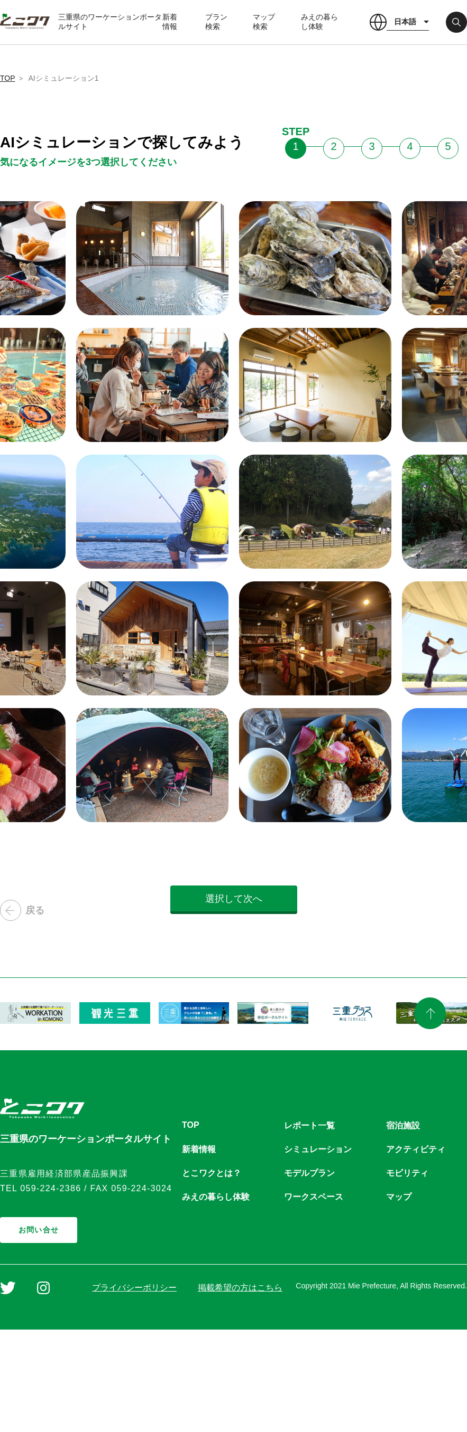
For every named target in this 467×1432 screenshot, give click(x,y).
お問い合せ (39, 1230)
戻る (22, 910)
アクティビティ (415, 1149)
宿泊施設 (403, 1125)
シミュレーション (318, 1149)
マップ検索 (264, 22)
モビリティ (407, 1173)
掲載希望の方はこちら (240, 1287)
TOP (7, 78)
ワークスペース (313, 1196)
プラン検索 (216, 22)
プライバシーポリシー (134, 1287)
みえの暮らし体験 (319, 22)
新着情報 (169, 22)
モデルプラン (309, 1173)
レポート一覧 (309, 1125)
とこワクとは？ (211, 1173)
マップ (398, 1196)
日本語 (405, 21)
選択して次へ (233, 898)
